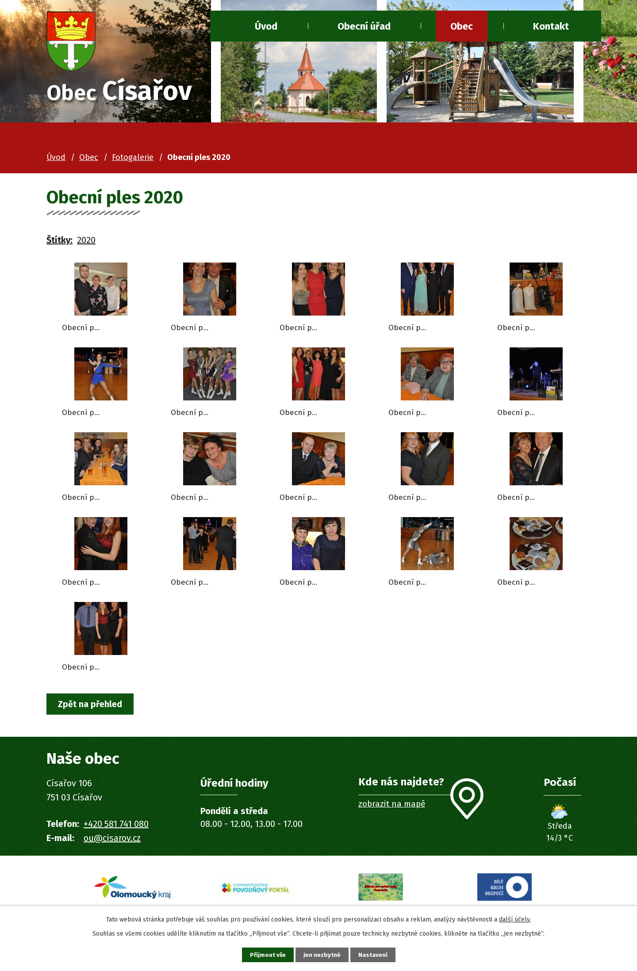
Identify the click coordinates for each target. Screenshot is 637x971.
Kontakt (551, 26)
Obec (461, 26)
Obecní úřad (364, 26)
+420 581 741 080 (116, 826)
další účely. (515, 918)
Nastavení (376, 954)
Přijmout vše (264, 954)
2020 (86, 241)
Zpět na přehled (92, 706)
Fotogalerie (132, 159)
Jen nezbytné (322, 954)
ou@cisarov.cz (112, 840)
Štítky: (59, 241)
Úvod (266, 26)
